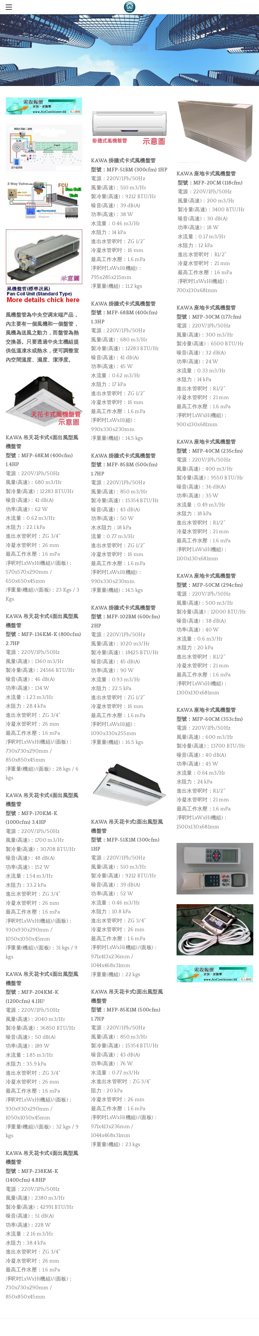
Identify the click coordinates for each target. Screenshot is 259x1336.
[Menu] (10, 7)
